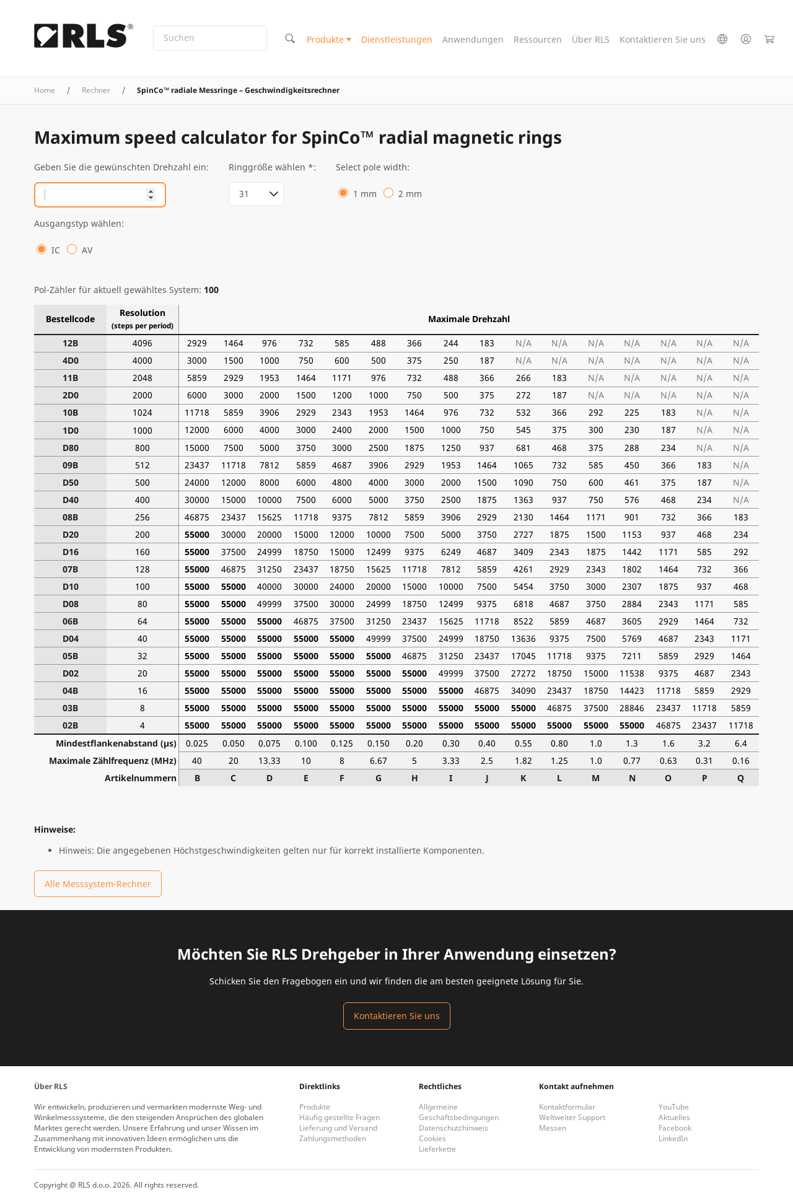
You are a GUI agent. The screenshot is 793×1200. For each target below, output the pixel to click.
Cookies (432, 1138)
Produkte (325, 39)
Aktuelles (674, 1117)
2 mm (410, 193)
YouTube (674, 1106)
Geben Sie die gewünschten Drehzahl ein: (121, 167)
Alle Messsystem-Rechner (98, 884)
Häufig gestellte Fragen (339, 1117)
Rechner (96, 90)
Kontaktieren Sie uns (663, 39)
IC (55, 250)
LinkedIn (673, 1138)
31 (244, 193)
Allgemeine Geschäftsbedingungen (459, 1112)
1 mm (365, 193)
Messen (552, 1128)
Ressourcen (538, 39)
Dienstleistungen (396, 39)
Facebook (675, 1128)
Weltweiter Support (572, 1117)
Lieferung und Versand (338, 1128)
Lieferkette (437, 1149)
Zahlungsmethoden (332, 1138)
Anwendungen (473, 39)
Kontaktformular (567, 1106)
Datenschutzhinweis (453, 1128)
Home (44, 90)
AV (87, 250)
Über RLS (591, 39)
